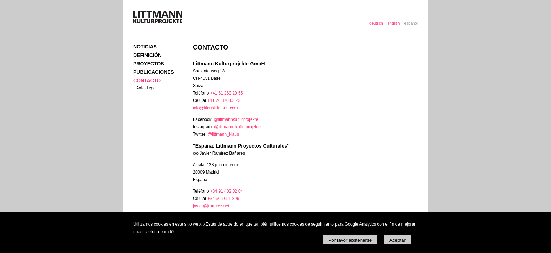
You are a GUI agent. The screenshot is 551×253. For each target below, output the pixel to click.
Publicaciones (153, 72)
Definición (147, 55)
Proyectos (148, 63)
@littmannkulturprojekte (236, 119)
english (394, 23)
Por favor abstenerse (350, 240)
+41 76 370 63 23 (223, 100)
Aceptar (397, 240)
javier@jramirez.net (211, 205)
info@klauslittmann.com (215, 107)
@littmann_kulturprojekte (237, 126)
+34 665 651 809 (223, 198)
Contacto (147, 80)
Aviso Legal (146, 88)
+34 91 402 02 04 (226, 191)
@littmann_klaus (223, 134)
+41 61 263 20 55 (226, 93)
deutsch (376, 23)
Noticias (145, 47)
